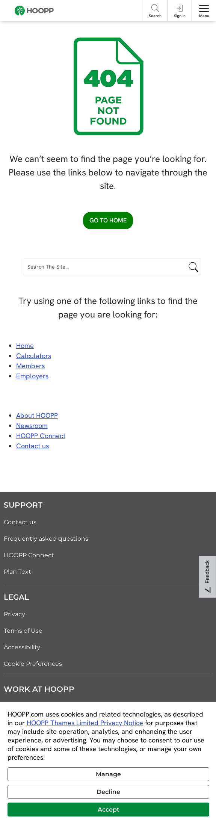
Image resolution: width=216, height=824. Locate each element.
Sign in (180, 15)
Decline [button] (108, 791)
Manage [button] (108, 774)
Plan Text (17, 571)
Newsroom (32, 425)
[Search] (155, 8)
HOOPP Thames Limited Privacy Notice (85, 722)
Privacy (14, 614)
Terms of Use (23, 630)
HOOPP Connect (40, 435)
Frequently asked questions (46, 538)
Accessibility (22, 647)
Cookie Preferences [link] (33, 663)
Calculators (33, 355)
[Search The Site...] (112, 267)
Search (155, 15)
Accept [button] (108, 809)
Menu (204, 15)
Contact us (20, 522)
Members (30, 365)
